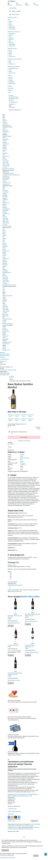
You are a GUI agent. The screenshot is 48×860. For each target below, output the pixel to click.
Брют (10, 41)
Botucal (4, 255)
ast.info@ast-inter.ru (4, 374)
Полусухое (11, 26)
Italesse (4, 334)
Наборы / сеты (6, 350)
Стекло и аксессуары (8, 323)
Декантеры (11, 82)
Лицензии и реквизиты (17, 796)
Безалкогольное (6, 125)
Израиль (22, 454)
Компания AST (11, 797)
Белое (10, 22)
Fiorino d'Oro (5, 179)
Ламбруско (11, 38)
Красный (14, 623)
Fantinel (4, 181)
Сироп (10, 71)
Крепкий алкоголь (7, 226)
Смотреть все (12, 29)
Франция (5, 147)
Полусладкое (12, 27)
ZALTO (4, 337)
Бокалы (10, 77)
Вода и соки (5, 314)
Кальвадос (5, 246)
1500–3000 (5, 218)
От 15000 (5, 224)
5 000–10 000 (6, 164)
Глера (4, 201)
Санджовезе (5, 139)
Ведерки (5, 340)
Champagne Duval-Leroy (8, 173)
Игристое (11, 35)
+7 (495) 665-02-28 (13, 102)
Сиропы (4, 320)
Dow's (4, 257)
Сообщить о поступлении (24, 440)
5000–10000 (5, 280)
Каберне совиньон (7, 136)
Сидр (10, 60)
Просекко (11, 39)
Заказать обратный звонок (14, 811)
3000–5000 (5, 219)
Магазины (11, 95)
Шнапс (4, 247)
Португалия (5, 210)
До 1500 (4, 216)
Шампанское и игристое (8, 168)
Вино (4, 114)
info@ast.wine (12, 104)
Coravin (4, 348)
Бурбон (10, 53)
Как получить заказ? (14, 98)
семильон (22, 464)
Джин (10, 54)
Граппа (4, 249)
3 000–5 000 (5, 162)
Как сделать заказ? (13, 97)
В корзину (10, 625)
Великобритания (7, 272)
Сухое (10, 24)
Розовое (5, 122)
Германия (5, 153)
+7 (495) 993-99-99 (4, 370)
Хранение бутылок (7, 342)
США (4, 154)
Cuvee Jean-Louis (7, 182)
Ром (4, 236)
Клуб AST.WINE (12, 8)
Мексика (5, 269)
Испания (5, 150)
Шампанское (12, 33)
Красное (11, 21)
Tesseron (5, 254)
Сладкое (5, 133)
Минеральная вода (7, 319)
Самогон (5, 244)
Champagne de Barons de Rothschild (11, 175)
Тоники (4, 322)
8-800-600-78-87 (12, 370)
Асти (10, 36)
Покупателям (11, 800)
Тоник (10, 69)
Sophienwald (5, 336)
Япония (4, 302)
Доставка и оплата (27, 796)
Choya (4, 297)
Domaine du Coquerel (7, 295)
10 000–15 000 (6, 165)
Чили (4, 151)
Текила (4, 238)
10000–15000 (6, 223)
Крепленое (5, 123)
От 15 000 (5, 167)
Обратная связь (11, 802)
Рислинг (5, 140)
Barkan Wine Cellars (30, 596)
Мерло (4, 137)
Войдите (10, 589)
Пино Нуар (5, 196)
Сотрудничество (12, 799)
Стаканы (11, 80)
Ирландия (5, 264)
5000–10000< (6, 221)
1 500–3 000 (5, 161)
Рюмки (10, 79)
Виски (10, 50)
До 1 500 (5, 159)
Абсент (4, 243)
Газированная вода (13, 68)
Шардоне (5, 142)
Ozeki (4, 294)
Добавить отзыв (12, 565)
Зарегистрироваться (17, 591)
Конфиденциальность (13, 794)
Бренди (4, 235)
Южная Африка (6, 209)
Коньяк (10, 51)
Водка (4, 230)
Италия (4, 148)
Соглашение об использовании (7, 857)
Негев (21, 456)
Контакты (11, 100)
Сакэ (10, 62)
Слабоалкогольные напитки (9, 284)
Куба (4, 267)
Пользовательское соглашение (26, 794)
